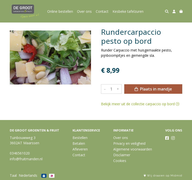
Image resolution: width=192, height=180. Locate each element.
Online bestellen (60, 11)
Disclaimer (121, 154)
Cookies (119, 160)
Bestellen (80, 137)
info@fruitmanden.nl (26, 158)
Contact (102, 11)
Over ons (84, 11)
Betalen (78, 143)
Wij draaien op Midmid (163, 175)
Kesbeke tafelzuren (128, 11)
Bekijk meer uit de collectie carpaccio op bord (140, 104)
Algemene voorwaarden (132, 149)
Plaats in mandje (153, 89)
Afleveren (80, 149)
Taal (13, 175)
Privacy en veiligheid (129, 143)
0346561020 (20, 153)
